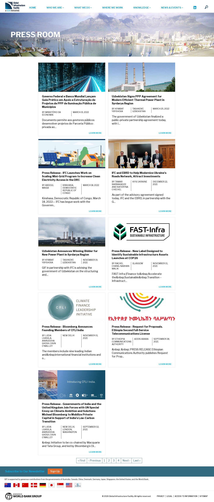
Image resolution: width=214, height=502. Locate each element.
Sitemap (204, 496)
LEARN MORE (95, 133)
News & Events (172, 7)
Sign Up (55, 471)
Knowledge (142, 7)
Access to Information (186, 496)
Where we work (112, 7)
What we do (83, 7)
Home (32, 7)
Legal (169, 496)
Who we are (55, 7)
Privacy (160, 496)
